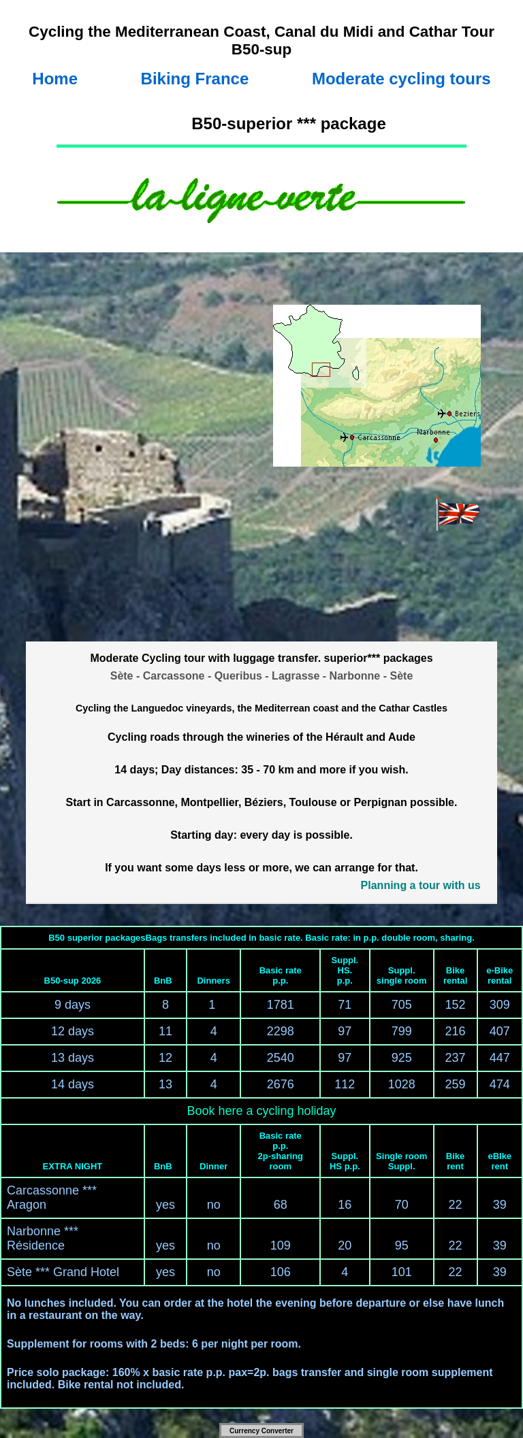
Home (55, 78)
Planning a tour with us (421, 885)
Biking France (195, 78)
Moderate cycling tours (401, 78)
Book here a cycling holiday (261, 1111)
